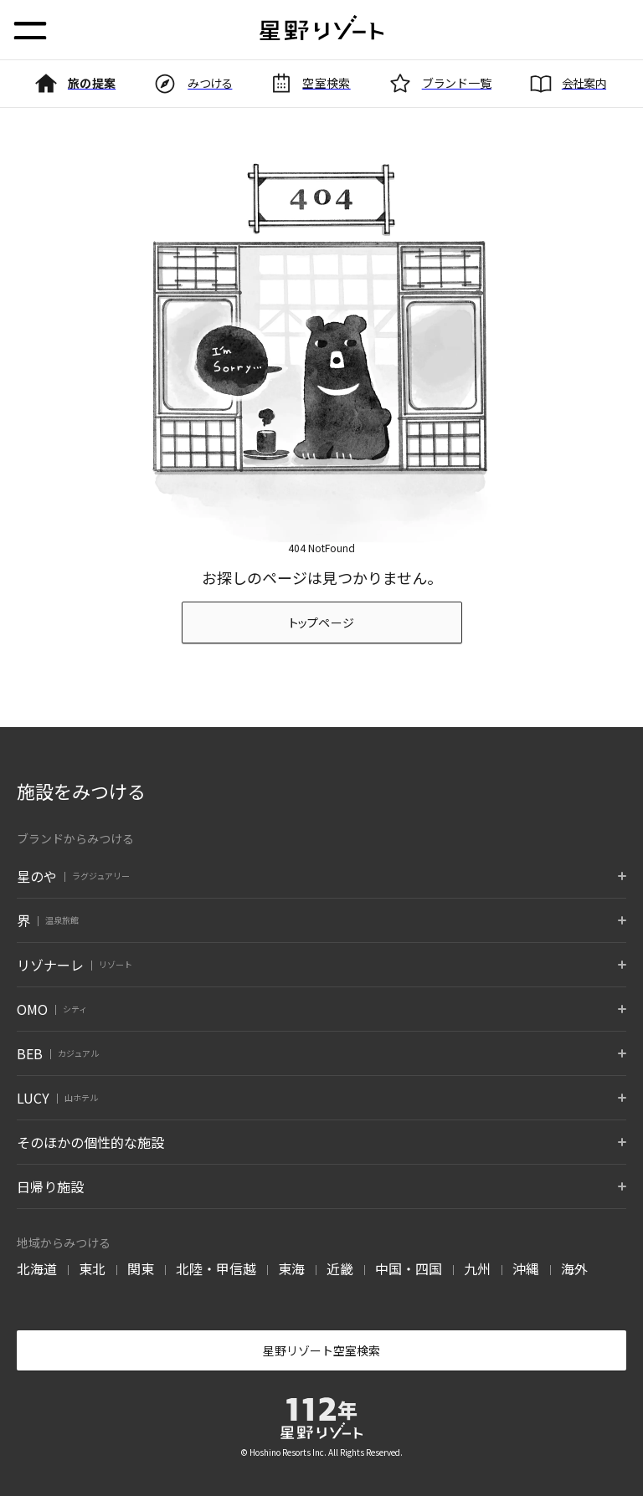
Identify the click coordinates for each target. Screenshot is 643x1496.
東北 (92, 1268)
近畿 (340, 1268)
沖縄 (525, 1268)
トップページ (322, 622)
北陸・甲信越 (216, 1268)
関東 (140, 1268)
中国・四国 (408, 1268)
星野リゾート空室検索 (321, 1350)
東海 (291, 1268)
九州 (477, 1268)
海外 (574, 1268)
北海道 (37, 1268)
